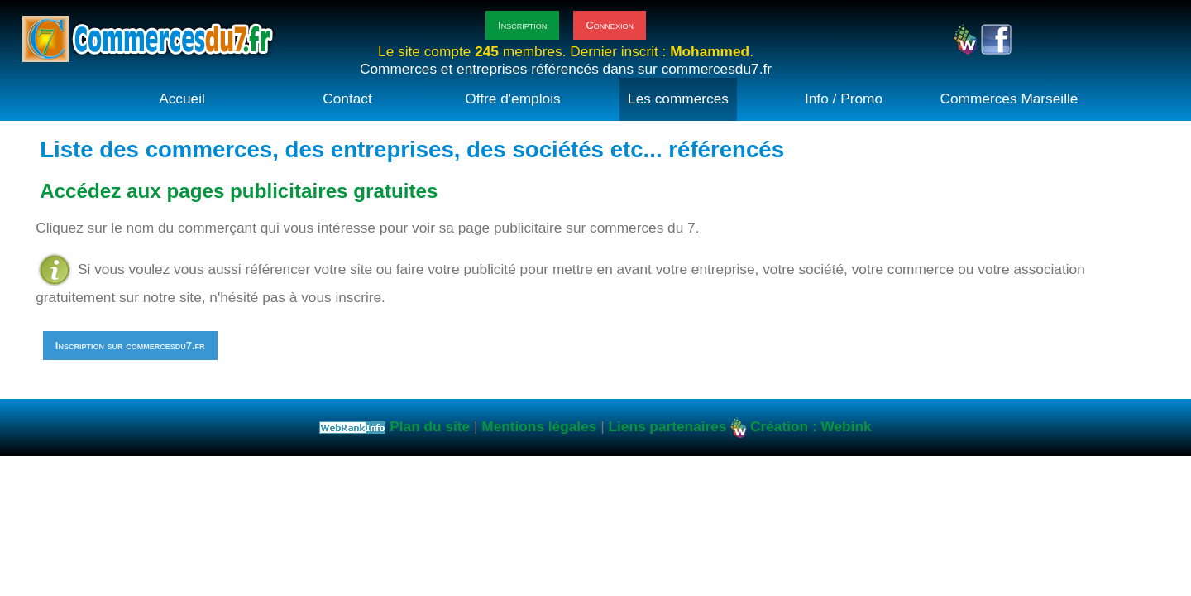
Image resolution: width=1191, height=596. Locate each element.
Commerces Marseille (1009, 98)
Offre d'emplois (512, 98)
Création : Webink (810, 426)
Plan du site (430, 426)
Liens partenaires (667, 426)
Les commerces (678, 98)
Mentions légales (538, 426)
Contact (347, 98)
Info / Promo (843, 98)
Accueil (182, 98)
